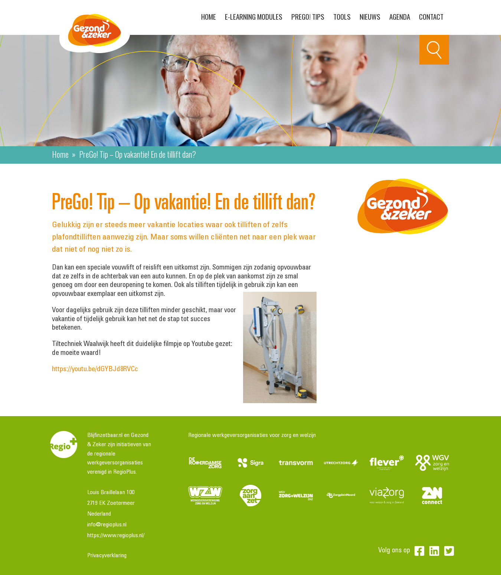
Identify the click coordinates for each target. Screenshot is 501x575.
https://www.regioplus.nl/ (115, 536)
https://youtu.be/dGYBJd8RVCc (95, 369)
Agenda (399, 16)
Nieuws (370, 16)
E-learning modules (253, 16)
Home (208, 16)
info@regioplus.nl (107, 525)
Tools (342, 16)
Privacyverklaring (107, 556)
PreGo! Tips (307, 16)
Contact (431, 16)
